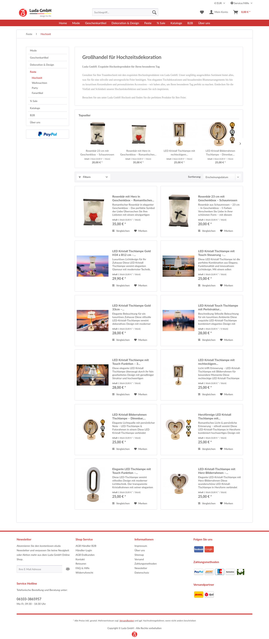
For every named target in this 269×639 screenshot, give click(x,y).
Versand (139, 559)
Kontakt (80, 559)
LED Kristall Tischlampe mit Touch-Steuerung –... (216, 252)
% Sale (33, 101)
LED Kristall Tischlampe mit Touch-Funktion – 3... (130, 361)
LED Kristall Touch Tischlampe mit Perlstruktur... (218, 307)
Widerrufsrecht (84, 572)
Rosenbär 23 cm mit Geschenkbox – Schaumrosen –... (97, 152)
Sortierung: (194, 176)
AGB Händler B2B (86, 545)
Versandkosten (126, 620)
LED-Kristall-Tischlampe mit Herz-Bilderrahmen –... (216, 470)
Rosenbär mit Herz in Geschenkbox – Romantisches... (138, 152)
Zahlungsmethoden (145, 563)
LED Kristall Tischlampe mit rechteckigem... (179, 152)
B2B (32, 115)
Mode (33, 50)
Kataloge (35, 108)
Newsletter (140, 568)
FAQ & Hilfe (82, 568)
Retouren (81, 563)
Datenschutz (141, 572)
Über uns (35, 122)
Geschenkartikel (39, 57)
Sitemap (139, 554)
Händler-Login (84, 550)
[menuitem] (125, 12)
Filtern (85, 176)
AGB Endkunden (85, 554)
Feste (33, 71)
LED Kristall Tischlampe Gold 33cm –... (131, 307)
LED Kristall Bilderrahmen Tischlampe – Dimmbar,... (220, 152)
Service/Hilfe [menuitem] (240, 3)
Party (35, 87)
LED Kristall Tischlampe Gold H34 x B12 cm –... (131, 252)
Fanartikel (37, 92)
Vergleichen (121, 230)
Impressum (140, 545)
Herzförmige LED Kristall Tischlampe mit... (214, 416)
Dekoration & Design (42, 64)
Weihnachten (39, 82)
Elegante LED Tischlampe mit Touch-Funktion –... (131, 470)
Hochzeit (37, 77)
